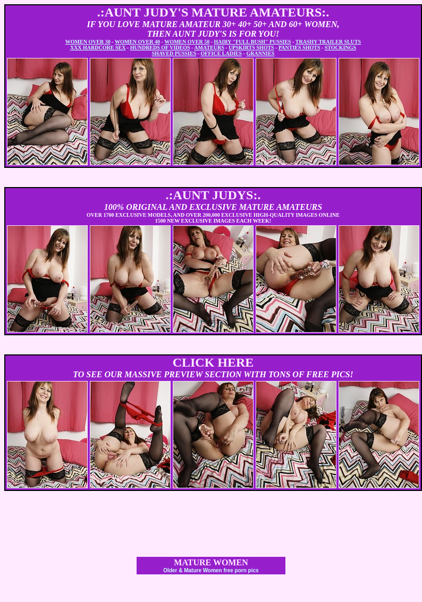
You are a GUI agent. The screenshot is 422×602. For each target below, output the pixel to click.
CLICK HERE (213, 362)
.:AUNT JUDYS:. (213, 195)
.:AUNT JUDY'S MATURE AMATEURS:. (213, 12)
